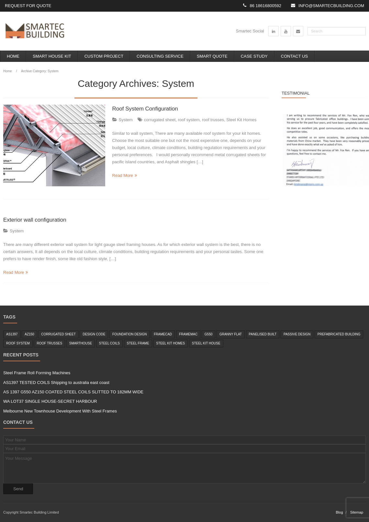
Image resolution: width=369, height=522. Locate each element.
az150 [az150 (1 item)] (29, 334)
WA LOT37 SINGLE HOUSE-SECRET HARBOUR (50, 401)
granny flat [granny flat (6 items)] (230, 334)
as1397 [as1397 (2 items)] (12, 334)
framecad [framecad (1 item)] (163, 334)
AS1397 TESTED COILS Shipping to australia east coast (56, 382)
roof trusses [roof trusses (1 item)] (49, 343)
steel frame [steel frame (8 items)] (138, 343)
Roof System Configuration (145, 109)
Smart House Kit (52, 56)
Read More (122, 175)
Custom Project (103, 56)
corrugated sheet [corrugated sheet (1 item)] (58, 334)
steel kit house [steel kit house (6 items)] (206, 343)
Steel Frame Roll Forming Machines (36, 372)
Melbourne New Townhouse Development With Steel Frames (60, 411)
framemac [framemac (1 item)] (188, 334)
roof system (189, 119)
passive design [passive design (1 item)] (297, 334)
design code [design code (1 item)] (94, 334)
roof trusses (213, 119)
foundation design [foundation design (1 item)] (129, 334)
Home (13, 56)
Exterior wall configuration (34, 220)
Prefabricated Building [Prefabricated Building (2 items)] (339, 334)
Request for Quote (28, 5)
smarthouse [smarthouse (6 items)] (80, 343)
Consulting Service (160, 56)
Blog (339, 512)
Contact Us (294, 56)
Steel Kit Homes (241, 119)
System (126, 119)
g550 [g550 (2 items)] (208, 334)
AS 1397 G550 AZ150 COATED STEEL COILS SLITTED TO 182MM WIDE (73, 391)
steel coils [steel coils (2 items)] (109, 343)
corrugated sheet (160, 119)
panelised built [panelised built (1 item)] (263, 334)
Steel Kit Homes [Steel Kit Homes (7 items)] (170, 343)
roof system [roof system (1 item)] (18, 343)
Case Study (254, 56)
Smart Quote (212, 56)
